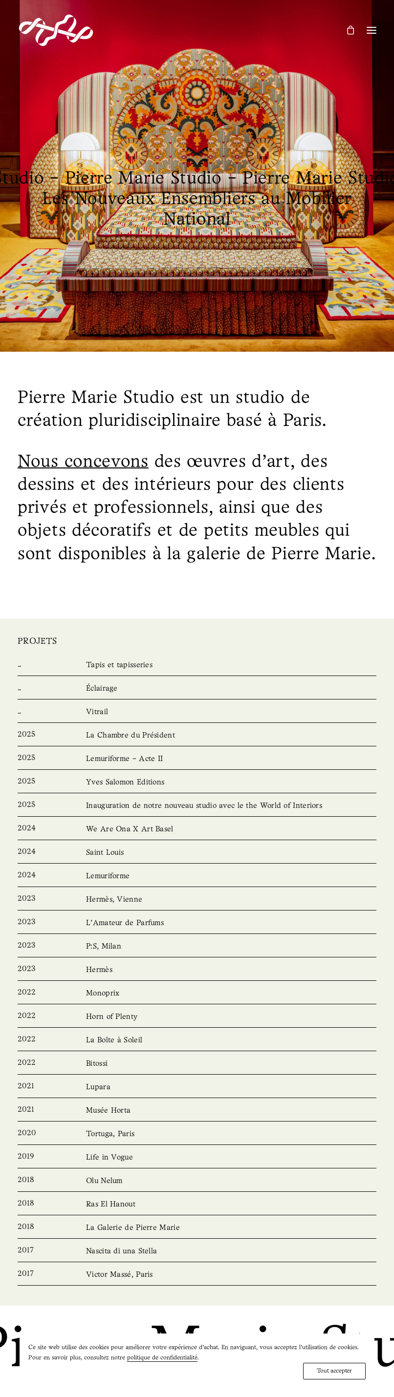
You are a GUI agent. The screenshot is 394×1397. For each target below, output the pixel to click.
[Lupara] (197, 1087)
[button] (371, 30)
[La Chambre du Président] (197, 735)
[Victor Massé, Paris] (197, 1275)
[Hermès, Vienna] (197, 899)
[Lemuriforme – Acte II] (197, 759)
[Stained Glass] (197, 712)
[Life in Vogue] (197, 1157)
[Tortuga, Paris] (197, 1134)
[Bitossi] (197, 1064)
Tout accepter (334, 1371)
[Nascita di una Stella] (197, 1251)
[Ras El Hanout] (197, 1204)
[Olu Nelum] (197, 1181)
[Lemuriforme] (197, 876)
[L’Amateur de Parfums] (197, 923)
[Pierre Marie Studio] (56, 30)
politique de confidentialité (162, 1357)
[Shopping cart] (346, 29)
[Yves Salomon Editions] (197, 782)
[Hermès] (197, 970)
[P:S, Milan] (197, 946)
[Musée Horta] (197, 1111)
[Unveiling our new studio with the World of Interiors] (197, 806)
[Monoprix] (197, 993)
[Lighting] (197, 688)
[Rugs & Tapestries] (197, 665)
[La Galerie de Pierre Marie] (197, 1228)
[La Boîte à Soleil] (197, 1040)
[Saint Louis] (197, 853)
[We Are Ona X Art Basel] (197, 829)
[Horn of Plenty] (197, 1017)
